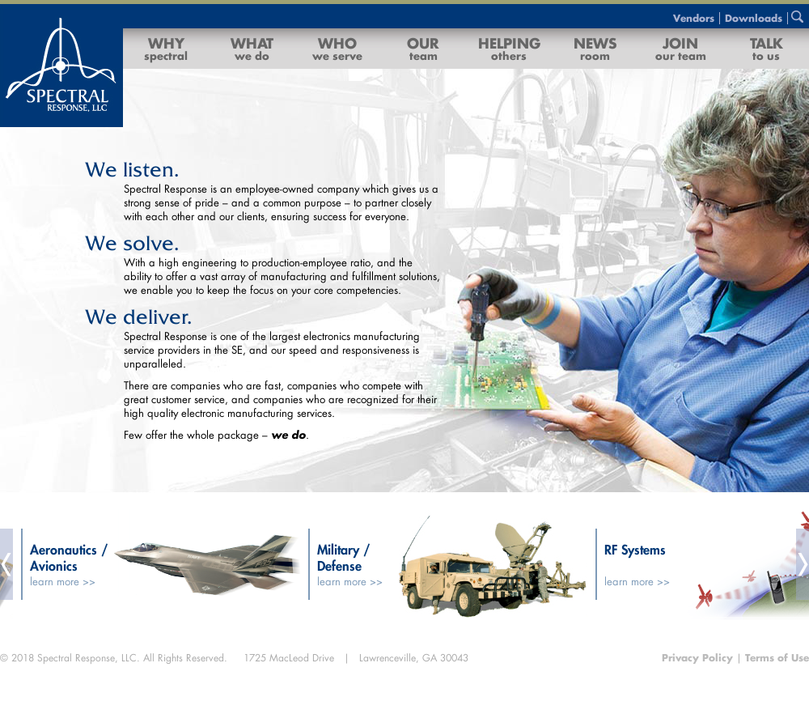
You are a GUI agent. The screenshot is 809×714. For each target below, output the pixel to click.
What (252, 48)
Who (337, 48)
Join (680, 48)
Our (423, 48)
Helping (509, 48)
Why (166, 48)
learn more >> (64, 581)
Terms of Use (777, 658)
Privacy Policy (699, 658)
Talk (766, 48)
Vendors (693, 18)
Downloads (753, 18)
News (595, 48)
